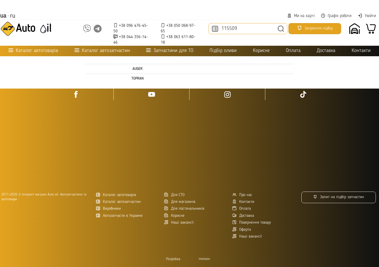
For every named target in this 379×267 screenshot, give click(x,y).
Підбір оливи (223, 50)
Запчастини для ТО (169, 50)
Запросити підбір (315, 27)
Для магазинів (179, 201)
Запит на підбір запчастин (338, 197)
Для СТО (174, 195)
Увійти (367, 15)
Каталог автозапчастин (118, 201)
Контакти (361, 50)
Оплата (293, 50)
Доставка (326, 50)
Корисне (261, 50)
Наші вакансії (247, 236)
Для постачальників (184, 208)
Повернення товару (251, 222)
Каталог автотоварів (116, 195)
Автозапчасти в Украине (119, 215)
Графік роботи (336, 16)
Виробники (108, 208)
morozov (204, 259)
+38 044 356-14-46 (130, 39)
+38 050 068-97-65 (178, 28)
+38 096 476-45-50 (130, 28)
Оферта (241, 229)
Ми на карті (301, 16)
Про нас (242, 195)
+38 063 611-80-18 (178, 39)
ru (12, 16)
